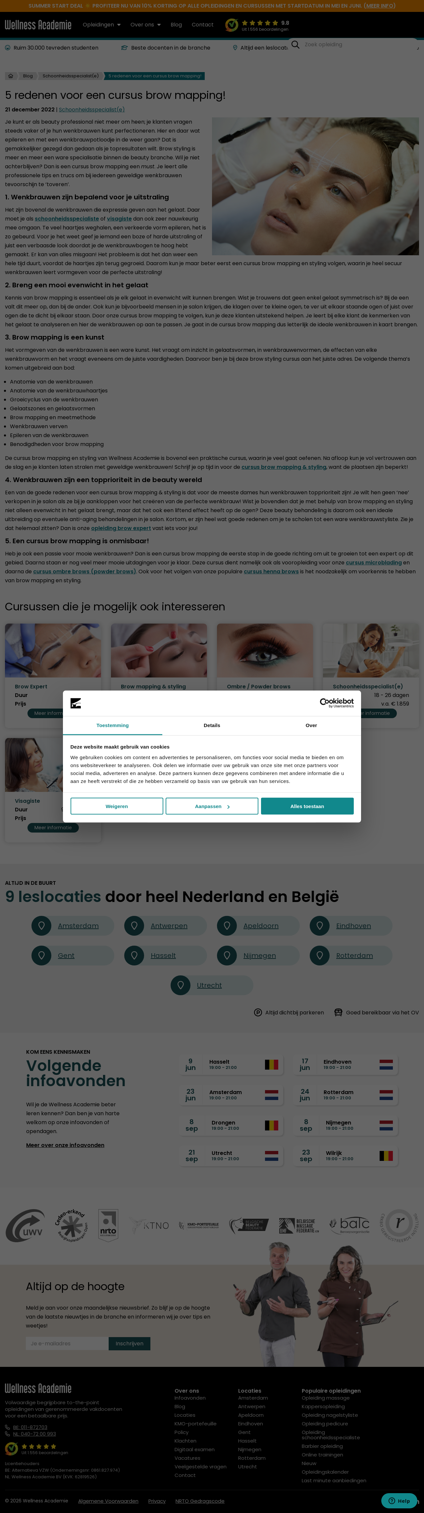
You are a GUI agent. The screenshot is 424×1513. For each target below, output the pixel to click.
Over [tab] (311, 725)
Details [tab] (212, 725)
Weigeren (117, 806)
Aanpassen (212, 806)
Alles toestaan (307, 806)
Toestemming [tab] (112, 725)
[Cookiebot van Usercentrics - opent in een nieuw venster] (325, 703)
